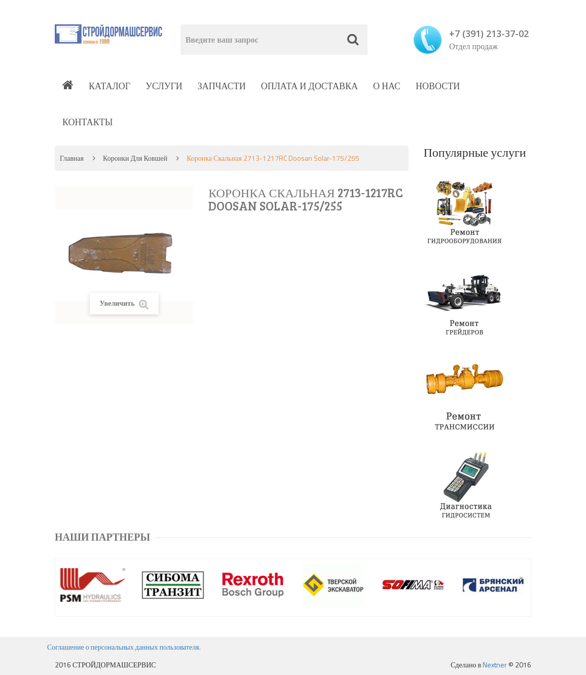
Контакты (87, 122)
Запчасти (222, 86)
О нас (386, 86)
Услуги (163, 86)
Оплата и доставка (309, 86)
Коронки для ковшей (135, 158)
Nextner (495, 664)
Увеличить (124, 303)
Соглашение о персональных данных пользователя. (124, 647)
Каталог (109, 86)
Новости (438, 86)
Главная (72, 158)
